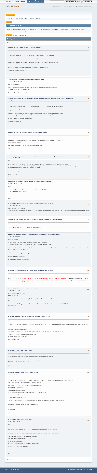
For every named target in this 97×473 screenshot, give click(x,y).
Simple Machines (17, 469)
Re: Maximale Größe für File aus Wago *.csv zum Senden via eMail (34, 203)
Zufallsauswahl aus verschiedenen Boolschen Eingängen (43, 234)
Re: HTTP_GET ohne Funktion (23, 350)
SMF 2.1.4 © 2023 (9, 469)
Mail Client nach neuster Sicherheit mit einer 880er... (30, 79)
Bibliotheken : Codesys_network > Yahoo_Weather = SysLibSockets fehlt (44, 156)
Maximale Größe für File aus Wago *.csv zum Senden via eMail (33, 316)
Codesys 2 (11, 79)
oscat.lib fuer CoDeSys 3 (15, 156)
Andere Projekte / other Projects (17, 98)
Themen (15, 35)
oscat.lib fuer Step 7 (13, 47)
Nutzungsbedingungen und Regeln (77, 469)
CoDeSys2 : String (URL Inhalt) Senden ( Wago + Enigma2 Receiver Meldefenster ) (50, 98)
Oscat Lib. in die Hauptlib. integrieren (40, 181)
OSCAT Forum (13, 6)
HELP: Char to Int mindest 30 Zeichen (31, 47)
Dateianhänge (22, 35)
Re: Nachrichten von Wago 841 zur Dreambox (28, 289)
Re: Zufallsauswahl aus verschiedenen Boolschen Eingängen (44, 219)
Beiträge (9, 35)
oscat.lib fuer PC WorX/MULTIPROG (18, 181)
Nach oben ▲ (89, 469)
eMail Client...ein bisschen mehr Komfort (26, 372)
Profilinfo (9, 22)
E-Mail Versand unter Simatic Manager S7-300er (34, 132)
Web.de (22, 89)
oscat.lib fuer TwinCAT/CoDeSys (17, 219)
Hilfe (68, 469)
